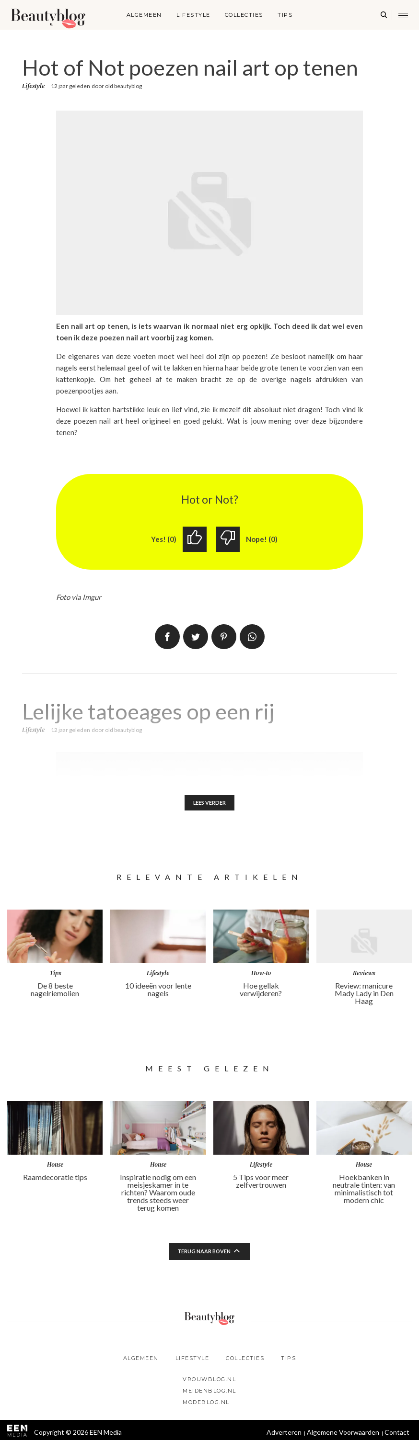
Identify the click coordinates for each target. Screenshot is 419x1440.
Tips (285, 14)
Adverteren (284, 1434)
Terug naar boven (204, 1254)
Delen (167, 637)
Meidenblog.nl (209, 1393)
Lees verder (209, 804)
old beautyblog (123, 86)
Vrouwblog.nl (209, 1381)
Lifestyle (193, 14)
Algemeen (144, 14)
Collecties (244, 14)
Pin (223, 637)
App (252, 637)
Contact (396, 1434)
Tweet (195, 637)
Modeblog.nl (206, 1404)
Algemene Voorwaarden (343, 1434)
